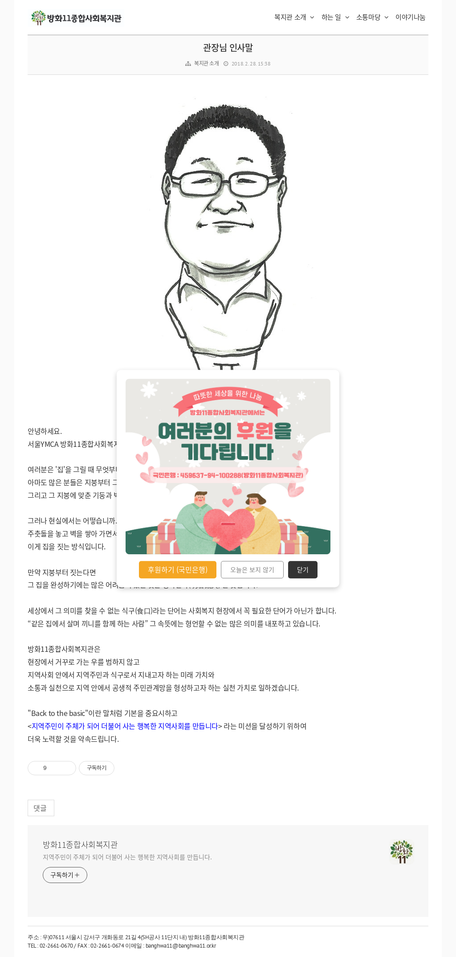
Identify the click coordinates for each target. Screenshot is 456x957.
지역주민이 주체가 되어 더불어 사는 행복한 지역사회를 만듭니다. (127, 856)
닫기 (303, 569)
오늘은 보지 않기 (252, 569)
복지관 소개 (294, 17)
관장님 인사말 (227, 47)
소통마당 (372, 17)
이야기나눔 (410, 17)
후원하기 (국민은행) (178, 569)
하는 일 (336, 17)
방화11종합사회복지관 (80, 844)
